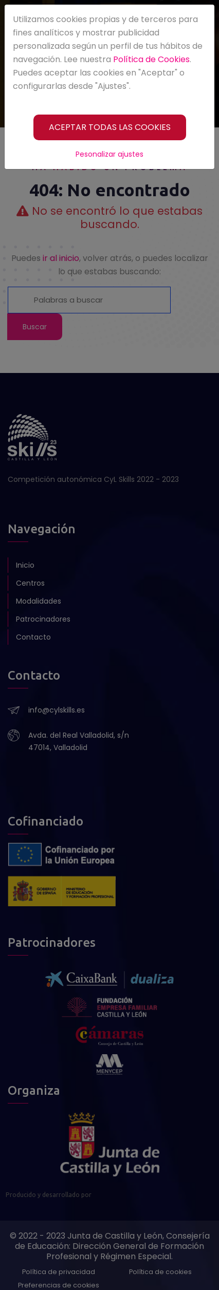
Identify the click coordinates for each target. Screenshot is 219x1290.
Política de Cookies (151, 59)
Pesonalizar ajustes (109, 154)
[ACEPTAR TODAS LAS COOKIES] (109, 127)
